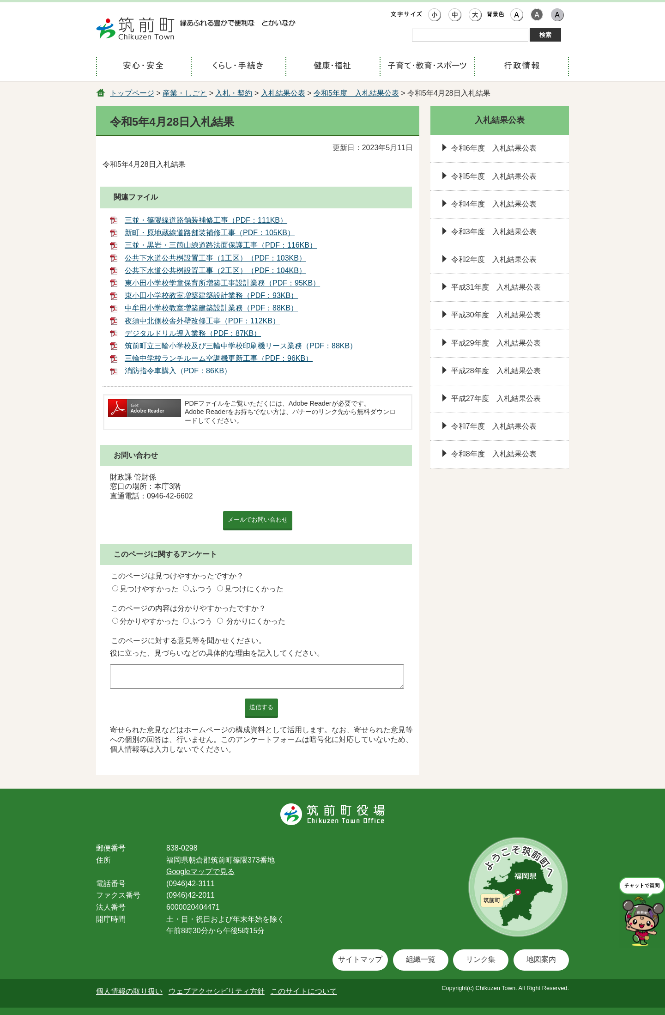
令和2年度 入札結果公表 (494, 259)
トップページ (132, 93)
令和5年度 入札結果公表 (356, 93)
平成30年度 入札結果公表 (496, 315)
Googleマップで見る (200, 871)
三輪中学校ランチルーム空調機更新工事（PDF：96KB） (219, 358)
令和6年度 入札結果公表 (494, 148)
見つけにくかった (254, 589)
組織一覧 (420, 959)
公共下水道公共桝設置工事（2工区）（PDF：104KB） (215, 270)
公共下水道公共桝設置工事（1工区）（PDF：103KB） (215, 258)
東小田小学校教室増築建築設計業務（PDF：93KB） (211, 295)
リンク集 (481, 959)
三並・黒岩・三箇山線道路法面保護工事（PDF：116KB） (221, 245)
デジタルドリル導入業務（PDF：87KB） (193, 333)
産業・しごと (185, 93)
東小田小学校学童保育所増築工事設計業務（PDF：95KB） (222, 283)
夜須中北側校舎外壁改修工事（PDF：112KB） (202, 321)
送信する (261, 707)
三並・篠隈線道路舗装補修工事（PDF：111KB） (206, 220)
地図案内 (541, 959)
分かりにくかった (255, 621)
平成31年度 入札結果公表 (496, 287)
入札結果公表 (283, 93)
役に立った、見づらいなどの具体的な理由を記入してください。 (217, 653)
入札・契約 (233, 93)
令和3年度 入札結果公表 (494, 232)
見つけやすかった (149, 589)
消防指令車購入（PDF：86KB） (178, 371)
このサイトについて (304, 991)
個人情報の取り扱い (129, 991)
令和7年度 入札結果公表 (494, 426)
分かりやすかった (149, 621)
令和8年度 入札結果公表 (494, 454)
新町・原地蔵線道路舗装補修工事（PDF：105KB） (210, 233)
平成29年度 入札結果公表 (496, 343)
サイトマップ (360, 959)
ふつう (201, 589)
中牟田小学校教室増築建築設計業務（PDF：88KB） (211, 308)
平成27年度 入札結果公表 (496, 398)
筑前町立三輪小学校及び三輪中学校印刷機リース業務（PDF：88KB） (241, 346)
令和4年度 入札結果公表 (494, 204)
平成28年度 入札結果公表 (496, 371)
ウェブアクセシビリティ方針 (217, 991)
